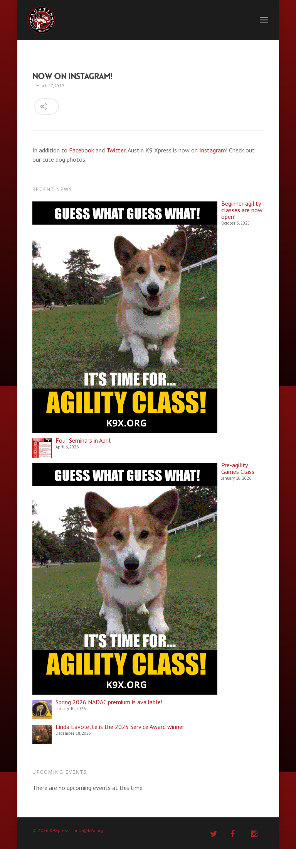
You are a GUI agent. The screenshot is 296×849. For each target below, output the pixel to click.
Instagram (212, 150)
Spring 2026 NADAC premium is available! (109, 702)
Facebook (81, 150)
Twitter (115, 150)
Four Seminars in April (83, 440)
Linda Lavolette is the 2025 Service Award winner (120, 727)
